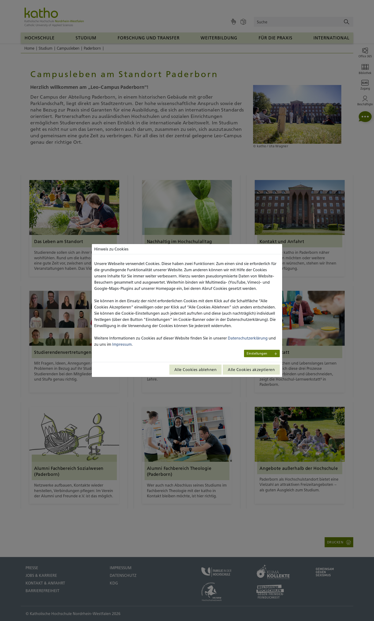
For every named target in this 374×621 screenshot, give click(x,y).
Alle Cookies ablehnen (195, 369)
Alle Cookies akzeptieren (251, 369)
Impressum (122, 344)
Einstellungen (257, 353)
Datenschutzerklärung (248, 338)
